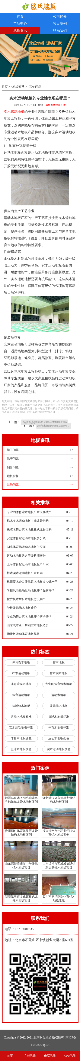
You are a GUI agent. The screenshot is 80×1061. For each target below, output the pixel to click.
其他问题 (35, 86)
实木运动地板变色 (59, 749)
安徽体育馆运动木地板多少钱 (40, 538)
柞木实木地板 (59, 673)
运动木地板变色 (58, 738)
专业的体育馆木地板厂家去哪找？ (40, 512)
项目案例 (60, 23)
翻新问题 (40, 467)
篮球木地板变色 (21, 749)
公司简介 (60, 16)
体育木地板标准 (58, 727)
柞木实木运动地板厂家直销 (40, 573)
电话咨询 (50, 1055)
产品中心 (20, 23)
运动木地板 (58, 695)
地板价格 (40, 476)
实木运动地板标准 (21, 727)
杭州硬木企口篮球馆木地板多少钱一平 (40, 582)
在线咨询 (30, 1055)
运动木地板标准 (21, 716)
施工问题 (40, 450)
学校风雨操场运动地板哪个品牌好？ (40, 590)
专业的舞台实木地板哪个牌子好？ (40, 616)
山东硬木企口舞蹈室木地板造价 (40, 625)
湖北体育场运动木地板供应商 (40, 547)
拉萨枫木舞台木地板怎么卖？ (40, 599)
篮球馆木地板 (21, 705)
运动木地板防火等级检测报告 (40, 556)
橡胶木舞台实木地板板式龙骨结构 (40, 529)
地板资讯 (20, 30)
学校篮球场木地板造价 (40, 608)
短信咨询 (70, 1055)
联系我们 (60, 30)
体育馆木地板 (21, 662)
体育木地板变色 (21, 738)
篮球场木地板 (59, 705)
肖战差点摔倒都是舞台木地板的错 (44, 422)
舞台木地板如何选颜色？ (53, 426)
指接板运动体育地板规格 (40, 634)
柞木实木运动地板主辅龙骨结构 (40, 521)
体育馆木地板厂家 (55, 105)
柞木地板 (59, 662)
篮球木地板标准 (58, 716)
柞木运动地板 (21, 673)
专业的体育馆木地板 (58, 684)
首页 (20, 16)
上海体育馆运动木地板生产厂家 (40, 564)
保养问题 (40, 459)
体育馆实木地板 (21, 684)
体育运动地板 (21, 695)
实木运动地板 (14, 112)
